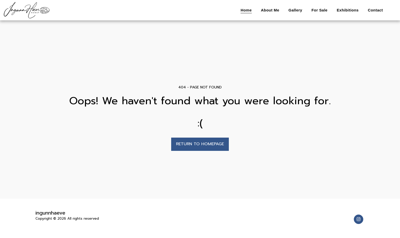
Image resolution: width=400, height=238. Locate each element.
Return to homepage (200, 144)
